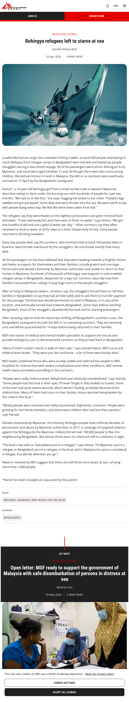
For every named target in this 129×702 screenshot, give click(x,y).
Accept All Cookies (64, 692)
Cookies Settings (64, 682)
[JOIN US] (32, 16)
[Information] (121, 140)
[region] (64, 685)
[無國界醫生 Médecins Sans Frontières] (14, 6)
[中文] (116, 5)
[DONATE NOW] (96, 16)
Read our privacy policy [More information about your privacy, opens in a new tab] (99, 674)
